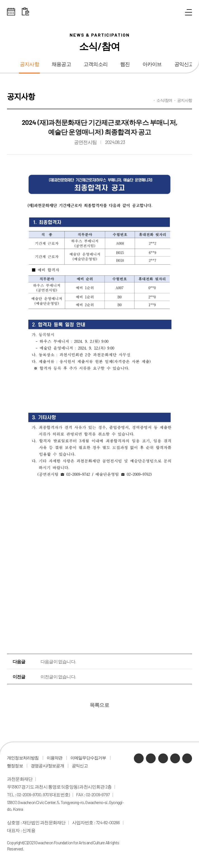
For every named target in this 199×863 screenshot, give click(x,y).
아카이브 (152, 64)
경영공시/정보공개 (47, 765)
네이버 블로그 (151, 758)
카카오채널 (139, 758)
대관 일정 (25, 12)
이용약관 (55, 757)
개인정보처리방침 (23, 757)
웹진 (125, 64)
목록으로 (99, 705)
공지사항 (29, 64)
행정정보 (15, 765)
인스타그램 (175, 758)
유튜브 (163, 758)
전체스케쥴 (11, 12)
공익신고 (80, 765)
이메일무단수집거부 (88, 757)
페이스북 (187, 758)
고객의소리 (96, 64)
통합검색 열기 (176, 12)
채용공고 (61, 64)
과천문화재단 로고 (99, 12)
